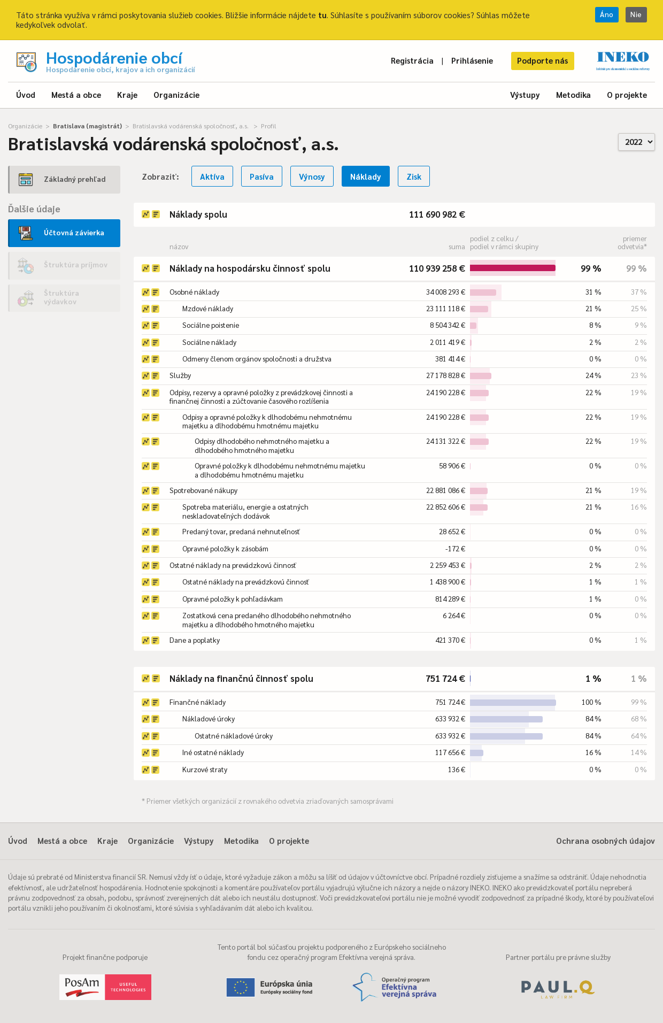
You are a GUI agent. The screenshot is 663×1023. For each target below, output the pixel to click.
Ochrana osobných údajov (605, 840)
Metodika (573, 94)
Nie (636, 14)
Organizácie (176, 94)
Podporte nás (542, 60)
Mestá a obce (76, 94)
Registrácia (412, 60)
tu (322, 15)
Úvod (25, 94)
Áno (607, 14)
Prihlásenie (472, 60)
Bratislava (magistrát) (87, 125)
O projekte (627, 94)
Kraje (127, 94)
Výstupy (525, 94)
